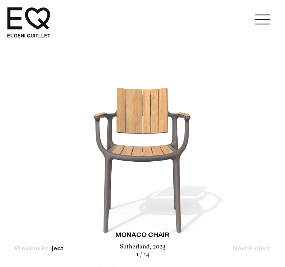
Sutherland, (136, 247)
